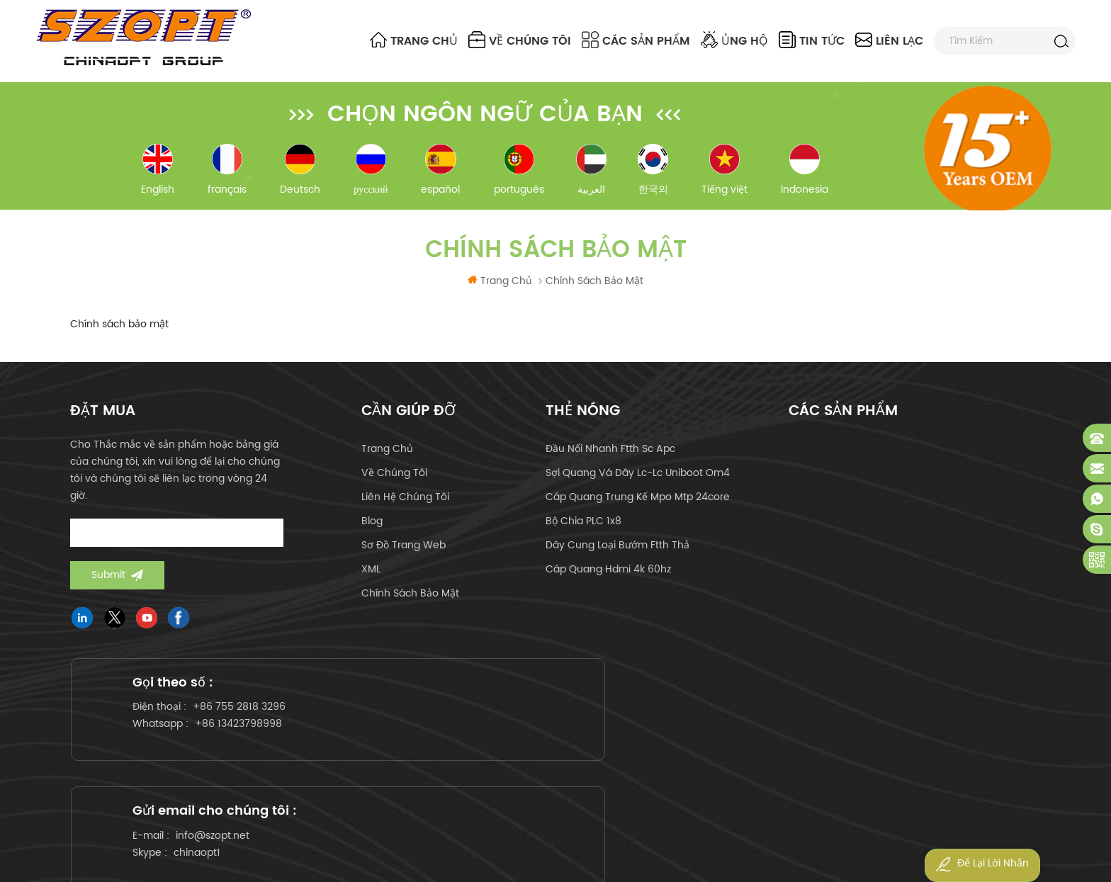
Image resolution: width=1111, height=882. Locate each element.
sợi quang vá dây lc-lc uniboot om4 (638, 483)
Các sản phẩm (636, 40)
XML (370, 580)
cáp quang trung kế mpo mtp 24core (638, 507)
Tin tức (812, 40)
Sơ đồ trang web (403, 556)
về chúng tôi (519, 40)
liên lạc (889, 40)
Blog (372, 532)
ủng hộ (734, 40)
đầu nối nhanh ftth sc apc (610, 459)
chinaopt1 (533, 750)
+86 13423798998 (248, 750)
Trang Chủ (414, 40)
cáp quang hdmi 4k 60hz (608, 580)
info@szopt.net (549, 733)
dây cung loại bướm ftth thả (617, 556)
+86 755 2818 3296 (249, 733)
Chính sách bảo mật (410, 604)
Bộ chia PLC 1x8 (583, 532)
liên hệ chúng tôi (405, 507)
